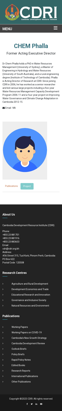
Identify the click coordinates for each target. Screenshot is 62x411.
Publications (11, 186)
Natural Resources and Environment (30, 305)
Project (27, 186)
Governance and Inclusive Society (29, 300)
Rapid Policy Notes (21, 359)
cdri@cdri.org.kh (10, 248)
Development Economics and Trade (30, 289)
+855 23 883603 (10, 241)
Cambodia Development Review (28, 343)
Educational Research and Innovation (31, 294)
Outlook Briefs (19, 349)
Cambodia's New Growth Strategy (29, 338)
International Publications (25, 376)
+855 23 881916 (10, 238)
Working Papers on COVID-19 (27, 332)
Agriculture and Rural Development (30, 283)
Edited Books (18, 365)
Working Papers (20, 327)
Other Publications (21, 381)
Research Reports (21, 370)
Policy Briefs (18, 354)
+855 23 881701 (10, 234)
